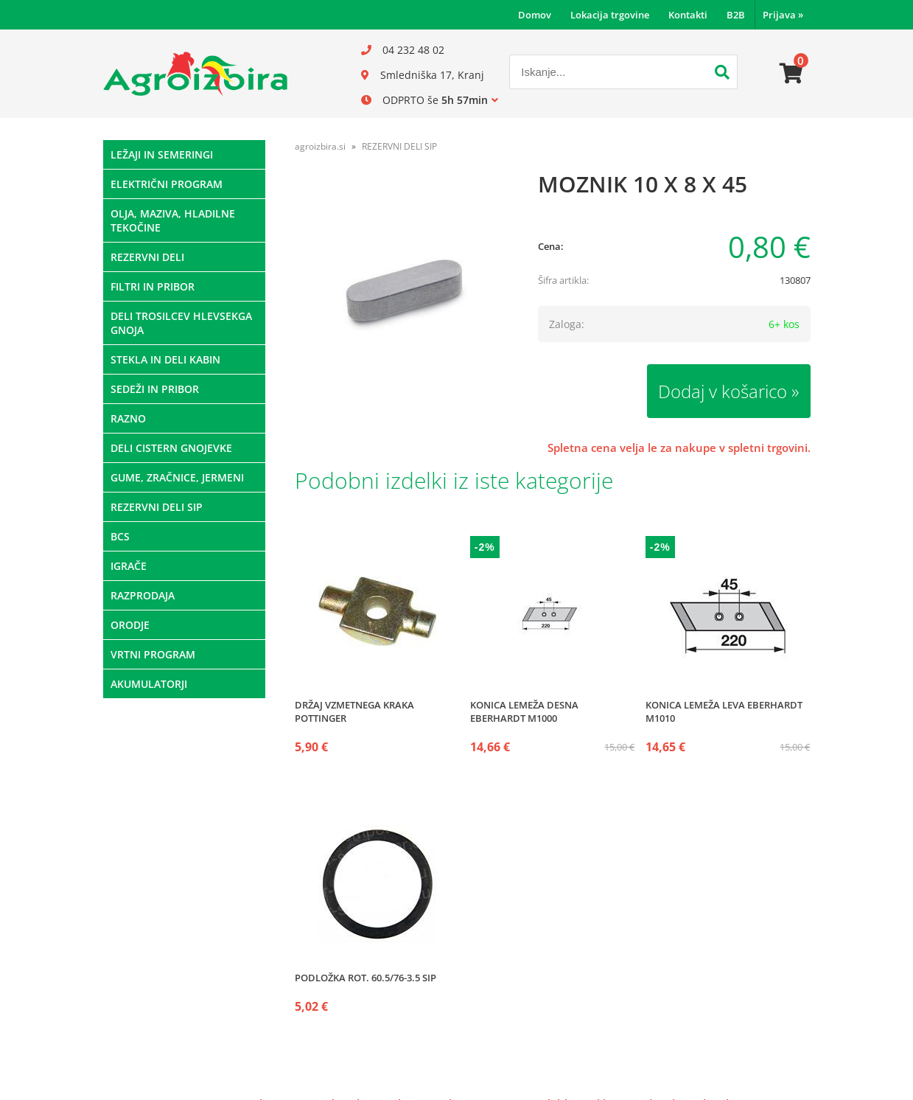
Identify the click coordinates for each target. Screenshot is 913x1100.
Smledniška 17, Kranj (432, 75)
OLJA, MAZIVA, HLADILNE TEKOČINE (173, 220)
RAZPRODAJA (143, 595)
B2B (736, 14)
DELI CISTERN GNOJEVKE (171, 448)
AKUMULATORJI (149, 684)
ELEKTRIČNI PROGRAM (167, 184)
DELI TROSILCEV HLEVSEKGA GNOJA (181, 323)
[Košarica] (791, 73)
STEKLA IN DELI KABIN (165, 359)
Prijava (783, 14)
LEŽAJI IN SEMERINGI (162, 154)
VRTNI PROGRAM (153, 654)
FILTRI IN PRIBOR (153, 286)
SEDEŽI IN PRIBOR (155, 389)
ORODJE (130, 625)
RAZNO (128, 418)
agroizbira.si (320, 146)
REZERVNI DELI (147, 257)
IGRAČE (129, 566)
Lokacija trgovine (609, 14)
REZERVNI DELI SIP (157, 507)
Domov (534, 14)
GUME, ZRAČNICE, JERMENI (177, 477)
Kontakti (687, 14)
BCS (120, 536)
